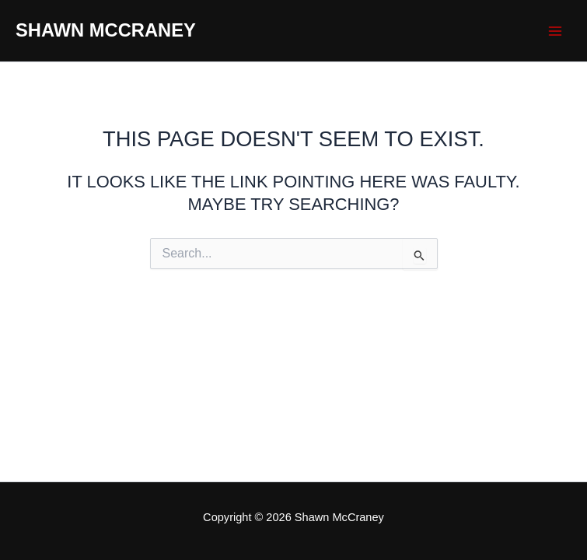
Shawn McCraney (106, 30)
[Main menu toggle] (555, 31)
